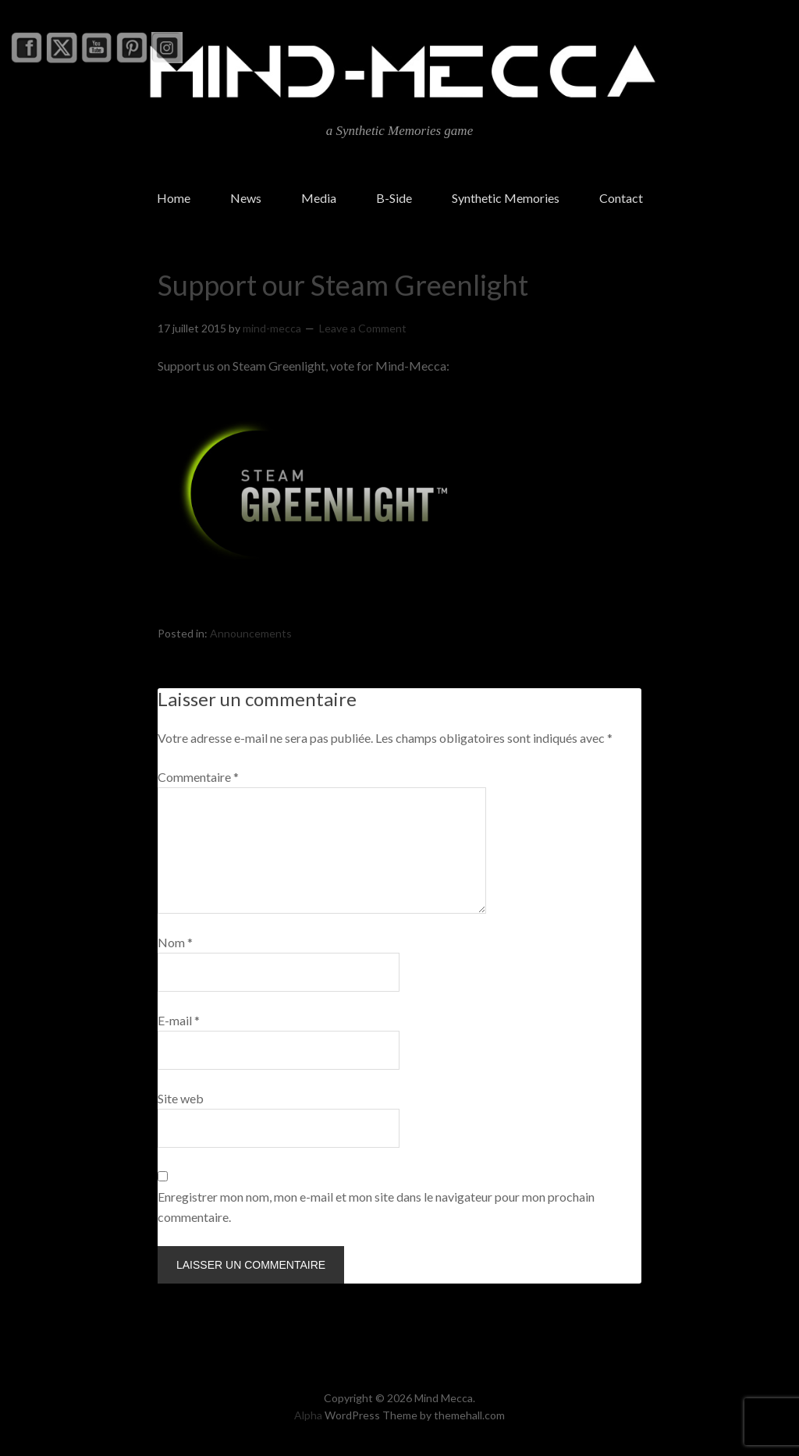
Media (318, 197)
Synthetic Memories (505, 197)
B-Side (394, 197)
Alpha (308, 1415)
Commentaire (198, 776)
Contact (621, 197)
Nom (175, 942)
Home (173, 197)
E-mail (179, 1020)
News (245, 197)
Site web (181, 1098)
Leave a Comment (363, 328)
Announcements (251, 633)
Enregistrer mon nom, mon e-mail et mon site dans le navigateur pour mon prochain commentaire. (376, 1206)
